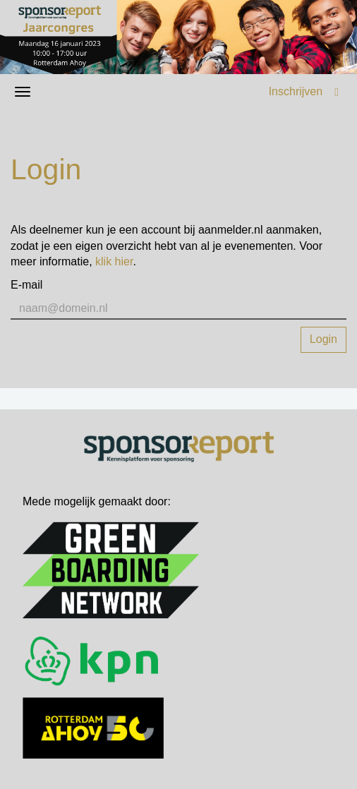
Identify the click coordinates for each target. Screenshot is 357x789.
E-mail (26, 285)
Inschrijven (295, 91)
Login (323, 339)
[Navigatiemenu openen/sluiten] (22, 92)
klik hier (114, 261)
